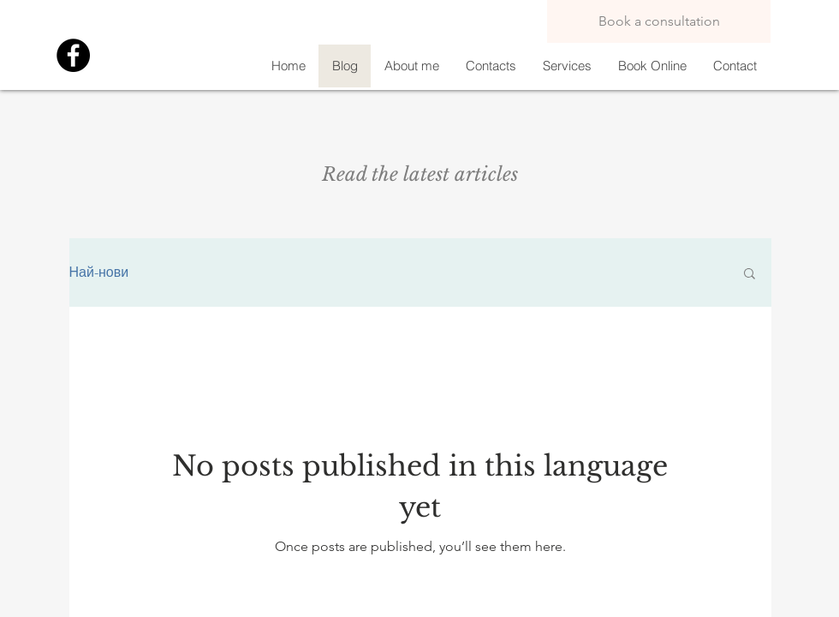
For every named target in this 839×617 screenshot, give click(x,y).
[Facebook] (73, 55)
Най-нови (99, 272)
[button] (749, 275)
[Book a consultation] (659, 21)
